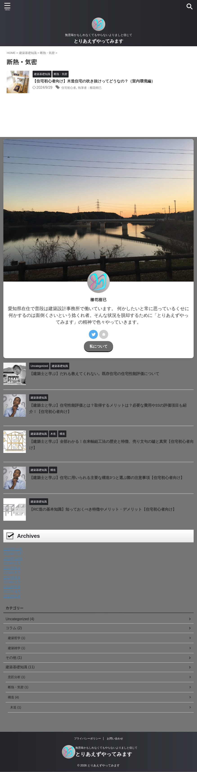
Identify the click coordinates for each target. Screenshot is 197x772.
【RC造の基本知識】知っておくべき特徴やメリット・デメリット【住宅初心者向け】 (107, 509)
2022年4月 (12, 591)
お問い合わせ (115, 738)
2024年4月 (12, 577)
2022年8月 (12, 587)
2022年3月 (12, 596)
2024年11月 (12, 554)
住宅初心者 (70, 88)
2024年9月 (12, 563)
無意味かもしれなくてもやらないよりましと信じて (106, 747)
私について (98, 346)
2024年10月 (12, 558)
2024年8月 (12, 568)
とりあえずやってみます (98, 41)
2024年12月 (12, 549)
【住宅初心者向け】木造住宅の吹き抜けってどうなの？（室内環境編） (97, 81)
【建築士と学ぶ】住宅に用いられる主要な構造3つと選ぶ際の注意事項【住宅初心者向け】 (111, 477)
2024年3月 (12, 582)
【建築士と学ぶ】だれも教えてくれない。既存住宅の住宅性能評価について (98, 373)
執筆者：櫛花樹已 (95, 88)
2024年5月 (12, 573)
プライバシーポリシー (87, 738)
